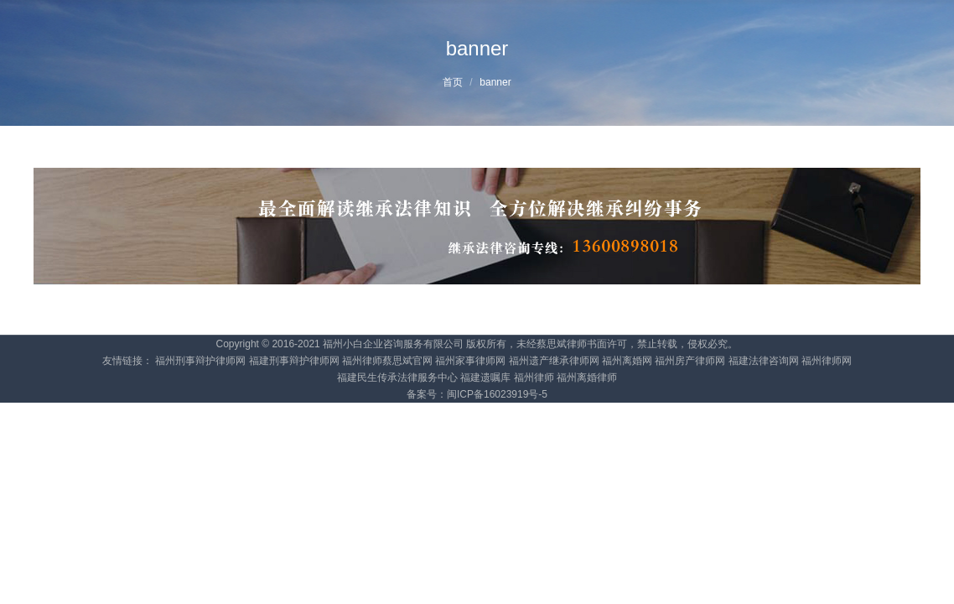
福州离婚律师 (587, 377)
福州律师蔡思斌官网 (387, 361)
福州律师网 (826, 361)
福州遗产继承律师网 (554, 361)
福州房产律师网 (690, 361)
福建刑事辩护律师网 (294, 361)
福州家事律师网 (470, 361)
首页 (453, 82)
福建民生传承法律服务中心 (397, 377)
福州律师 (534, 377)
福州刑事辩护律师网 (200, 361)
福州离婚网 (627, 361)
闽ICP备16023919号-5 (497, 394)
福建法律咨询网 (763, 361)
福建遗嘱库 (485, 377)
